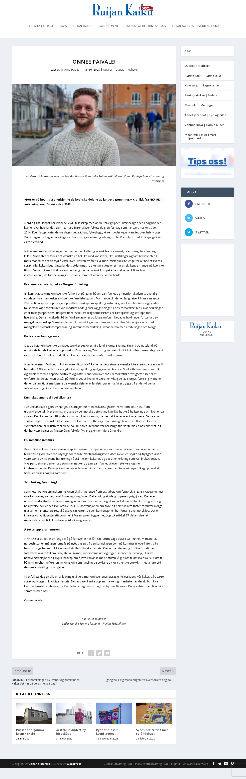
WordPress (74, 774)
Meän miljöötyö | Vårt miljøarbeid (200, 147)
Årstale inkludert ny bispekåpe (71, 742)
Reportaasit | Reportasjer (203, 86)
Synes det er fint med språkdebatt (152, 742)
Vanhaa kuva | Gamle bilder (204, 135)
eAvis (63, 36)
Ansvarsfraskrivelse (195, 774)
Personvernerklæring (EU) (151, 774)
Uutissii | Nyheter (197, 76)
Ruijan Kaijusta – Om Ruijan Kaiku (195, 36)
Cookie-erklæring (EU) (118, 774)
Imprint (175, 774)
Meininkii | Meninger (199, 116)
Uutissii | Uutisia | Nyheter (120, 80)
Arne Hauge (71, 80)
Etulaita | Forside (40, 36)
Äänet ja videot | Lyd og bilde (205, 126)
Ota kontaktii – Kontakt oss (145, 36)
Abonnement (109, 36)
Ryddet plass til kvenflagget (107, 742)
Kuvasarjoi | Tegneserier (202, 96)
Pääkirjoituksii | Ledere (201, 106)
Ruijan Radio (81, 36)
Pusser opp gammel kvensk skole (31, 742)
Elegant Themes (39, 774)
